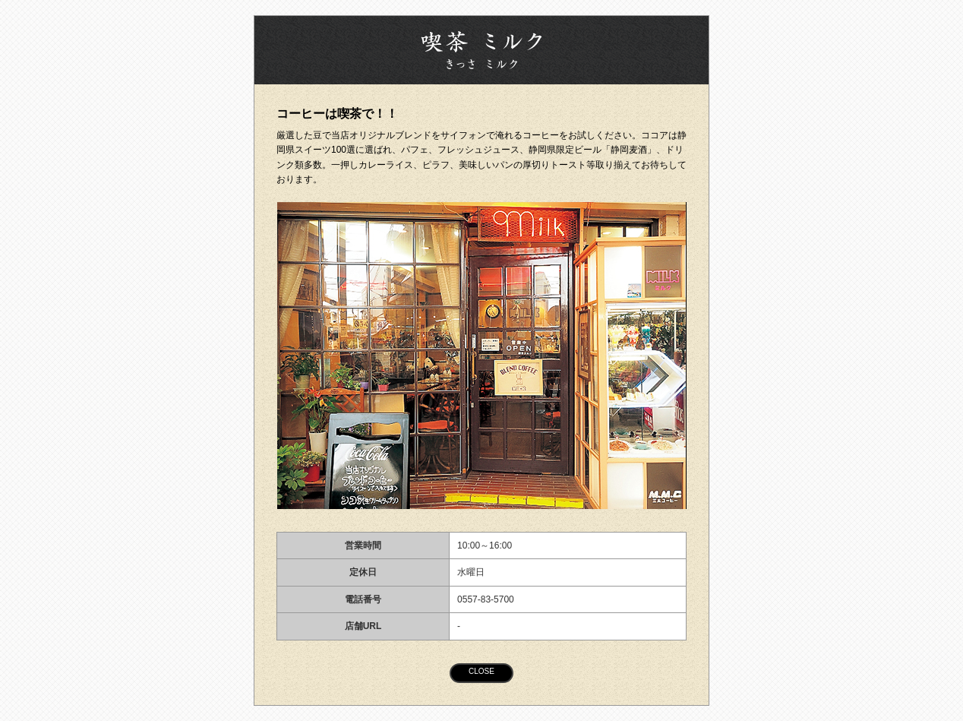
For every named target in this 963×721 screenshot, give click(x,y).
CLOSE (481, 671)
